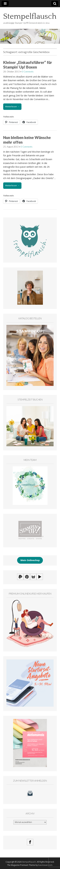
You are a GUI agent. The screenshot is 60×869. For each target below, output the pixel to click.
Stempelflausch (29, 16)
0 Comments (28, 71)
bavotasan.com (45, 865)
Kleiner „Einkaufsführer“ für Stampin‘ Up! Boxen (27, 64)
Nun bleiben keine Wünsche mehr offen (27, 139)
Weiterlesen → (12, 106)
